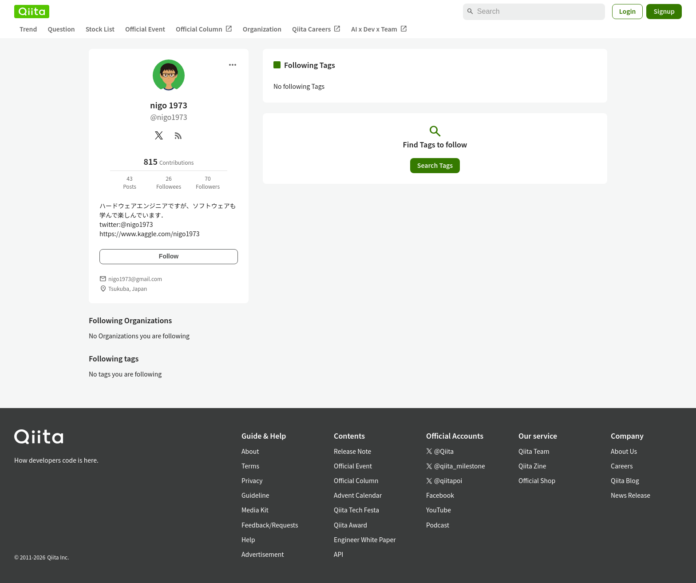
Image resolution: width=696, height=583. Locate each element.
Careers (622, 465)
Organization (262, 28)
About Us (624, 451)
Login (627, 11)
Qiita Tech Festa (356, 509)
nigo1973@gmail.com (135, 278)
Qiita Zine (532, 465)
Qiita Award (350, 524)
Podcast (437, 524)
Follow (168, 256)
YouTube (438, 509)
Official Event (145, 28)
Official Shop (536, 480)
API (338, 554)
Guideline (255, 495)
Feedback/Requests (269, 524)
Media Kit (255, 509)
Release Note (352, 451)
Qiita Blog (625, 480)
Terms (250, 465)
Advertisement (262, 554)
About (250, 451)
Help (248, 539)
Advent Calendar (358, 495)
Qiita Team (534, 451)
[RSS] (178, 135)
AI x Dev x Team (379, 29)
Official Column (204, 29)
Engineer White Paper (365, 539)
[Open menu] (232, 65)
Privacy (251, 480)
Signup (664, 11)
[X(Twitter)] (159, 135)
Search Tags (435, 165)
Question (61, 28)
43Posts (129, 182)
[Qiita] (31, 11)
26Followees (168, 182)
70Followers (208, 182)
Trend (28, 28)
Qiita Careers (316, 29)
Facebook (440, 495)
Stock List (100, 28)
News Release (630, 495)
